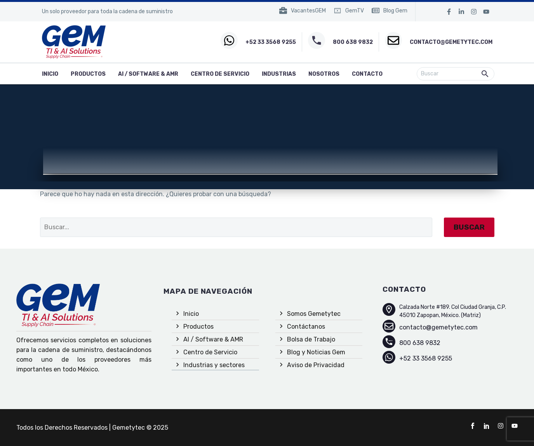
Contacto (367, 74)
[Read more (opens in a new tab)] (302, 12)
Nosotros (323, 74)
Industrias (279, 74)
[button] (485, 73)
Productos (88, 74)
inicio (50, 74)
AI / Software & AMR (148, 74)
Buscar (469, 227)
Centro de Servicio (220, 74)
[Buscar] (455, 73)
